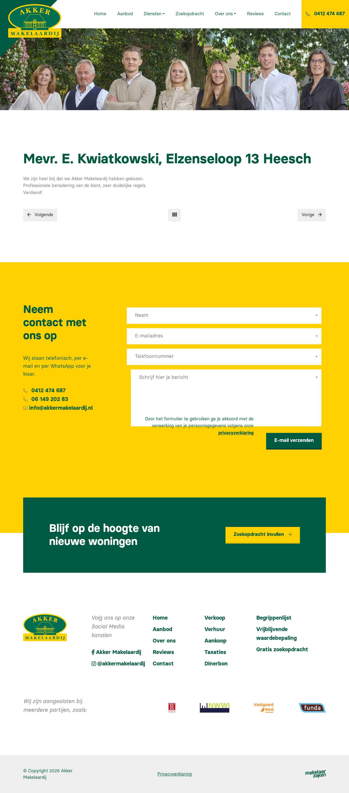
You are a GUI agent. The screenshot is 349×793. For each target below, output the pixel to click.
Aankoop (215, 641)
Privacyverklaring (174, 774)
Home (160, 618)
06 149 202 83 (49, 399)
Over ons (164, 641)
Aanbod (162, 629)
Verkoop (214, 618)
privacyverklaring (236, 433)
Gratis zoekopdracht (282, 649)
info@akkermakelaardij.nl (61, 408)
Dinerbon (216, 664)
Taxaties (215, 652)
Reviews (163, 652)
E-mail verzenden (294, 440)
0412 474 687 (48, 390)
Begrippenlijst (273, 618)
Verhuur (214, 629)
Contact (163, 664)
